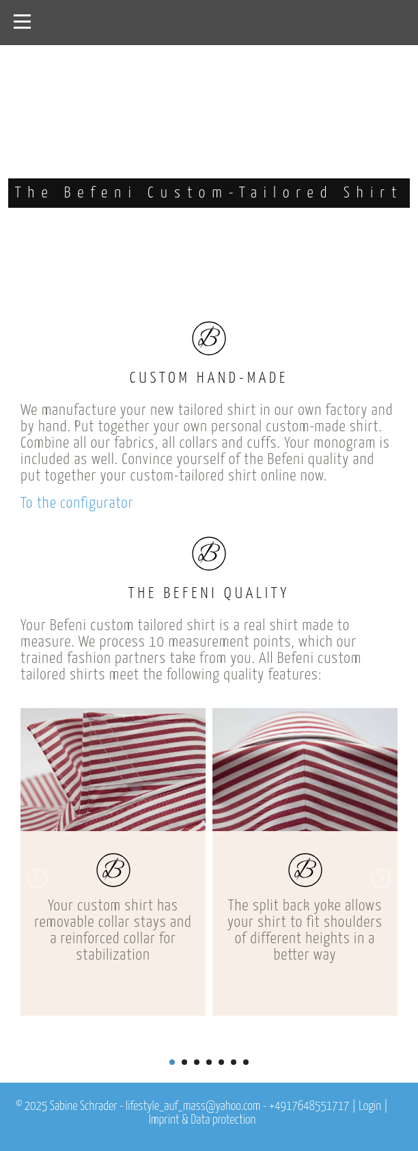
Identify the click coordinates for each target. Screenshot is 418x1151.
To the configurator (76, 503)
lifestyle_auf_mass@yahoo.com (193, 1106)
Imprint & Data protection (202, 1120)
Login (370, 1106)
